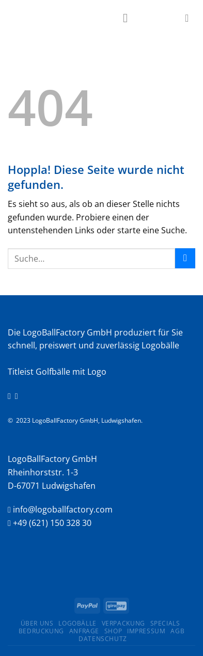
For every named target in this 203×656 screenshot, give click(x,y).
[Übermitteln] (185, 258)
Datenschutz (103, 638)
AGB (177, 631)
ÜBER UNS (37, 623)
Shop (113, 631)
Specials (165, 623)
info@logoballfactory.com (63, 509)
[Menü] (129, 17)
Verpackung (123, 623)
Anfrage (84, 631)
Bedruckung (41, 631)
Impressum (146, 631)
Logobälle (77, 623)
